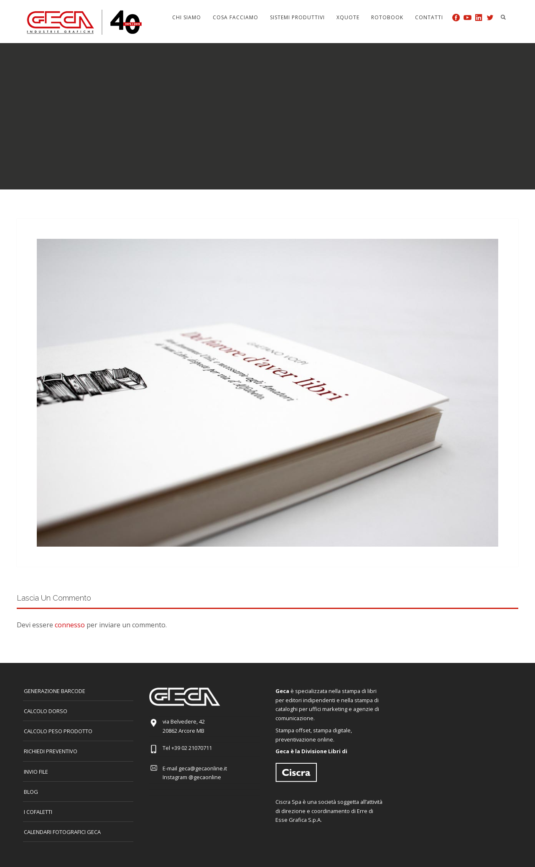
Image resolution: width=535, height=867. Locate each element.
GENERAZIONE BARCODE (54, 691)
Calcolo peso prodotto (58, 731)
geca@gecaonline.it (202, 768)
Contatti (429, 17)
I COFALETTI (38, 812)
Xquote (347, 17)
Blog (31, 791)
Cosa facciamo (235, 17)
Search (503, 17)
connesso (70, 624)
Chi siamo (186, 17)
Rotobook (387, 17)
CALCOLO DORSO (45, 711)
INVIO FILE (36, 771)
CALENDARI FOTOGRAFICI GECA (62, 832)
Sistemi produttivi (297, 17)
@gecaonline (205, 777)
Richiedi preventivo (50, 751)
